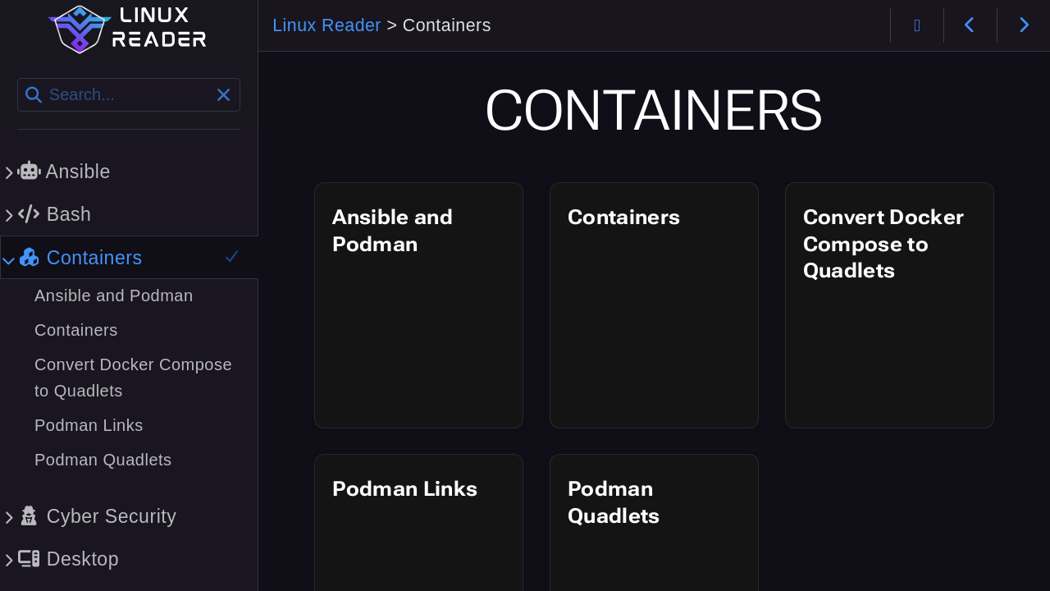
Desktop (68, 559)
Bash (54, 214)
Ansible (64, 171)
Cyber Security (96, 516)
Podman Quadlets (614, 502)
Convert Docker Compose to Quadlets (884, 244)
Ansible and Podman (392, 230)
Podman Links (404, 489)
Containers (624, 217)
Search (18, 78)
